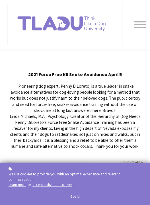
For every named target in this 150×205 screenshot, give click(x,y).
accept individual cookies (52, 184)
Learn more (17, 184)
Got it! (75, 196)
